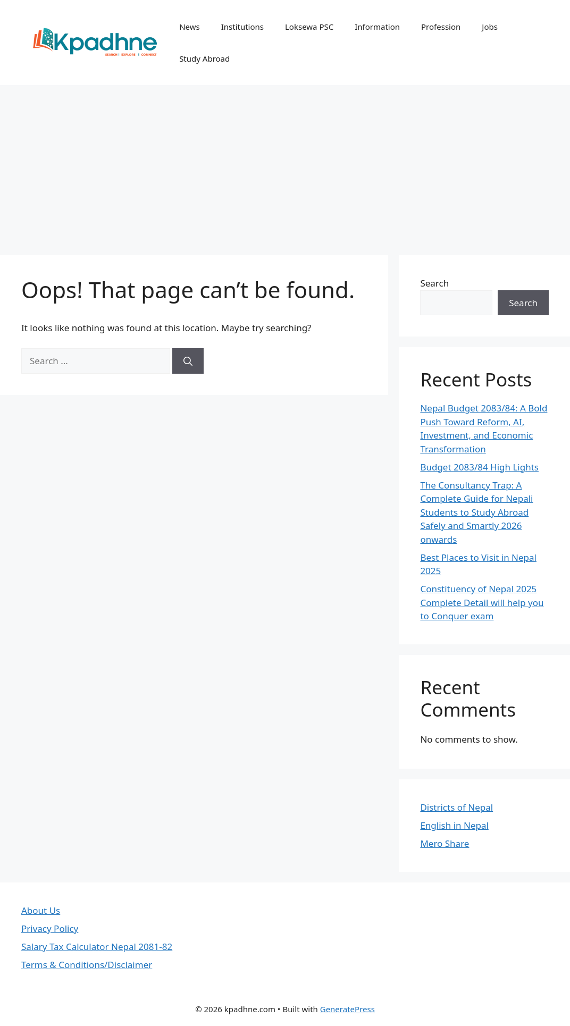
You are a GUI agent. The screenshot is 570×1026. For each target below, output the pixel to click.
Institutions (242, 26)
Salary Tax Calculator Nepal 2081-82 (96, 946)
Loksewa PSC (309, 26)
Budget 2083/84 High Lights (479, 467)
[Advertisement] (285, 164)
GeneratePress (347, 1009)
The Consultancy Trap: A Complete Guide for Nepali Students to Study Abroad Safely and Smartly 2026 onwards (476, 512)
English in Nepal (454, 825)
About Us (40, 910)
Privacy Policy (49, 928)
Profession (440, 26)
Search (434, 283)
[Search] (188, 361)
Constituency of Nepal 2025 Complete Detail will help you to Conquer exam (481, 602)
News (189, 26)
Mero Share (444, 843)
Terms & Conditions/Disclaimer (86, 964)
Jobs (490, 26)
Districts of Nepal (456, 807)
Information (377, 26)
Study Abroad (204, 58)
